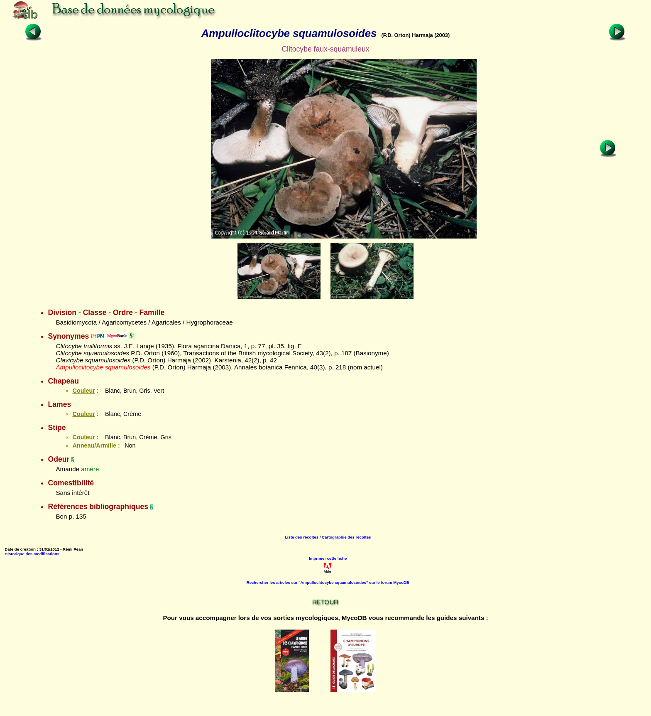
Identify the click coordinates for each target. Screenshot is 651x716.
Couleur (83, 390)
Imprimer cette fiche (328, 558)
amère (90, 468)
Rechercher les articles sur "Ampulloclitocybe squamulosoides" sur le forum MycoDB (328, 582)
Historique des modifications (32, 553)
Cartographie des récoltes (346, 537)
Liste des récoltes (301, 537)
